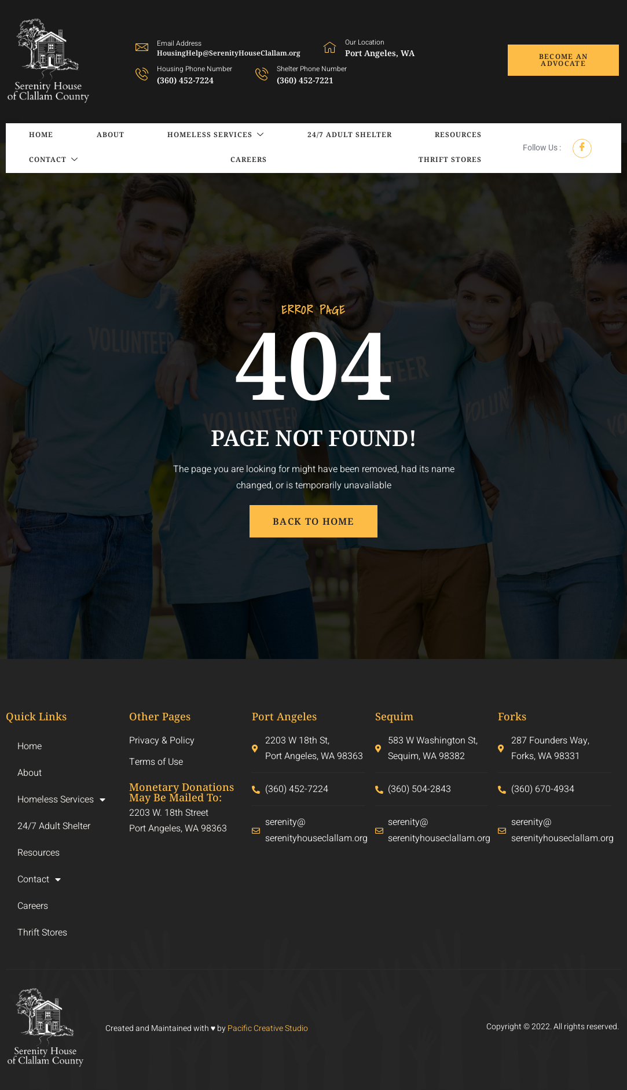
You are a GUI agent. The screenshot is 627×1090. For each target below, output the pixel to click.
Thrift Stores (446, 160)
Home (29, 136)
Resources (378, 136)
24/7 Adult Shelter (287, 136)
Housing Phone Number (194, 69)
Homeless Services (170, 135)
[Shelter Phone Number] (261, 73)
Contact (453, 135)
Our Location (364, 42)
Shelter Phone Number (312, 69)
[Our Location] (330, 46)
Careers (35, 160)
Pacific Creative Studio (268, 1028)
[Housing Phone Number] (141, 73)
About (82, 136)
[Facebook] (582, 148)
